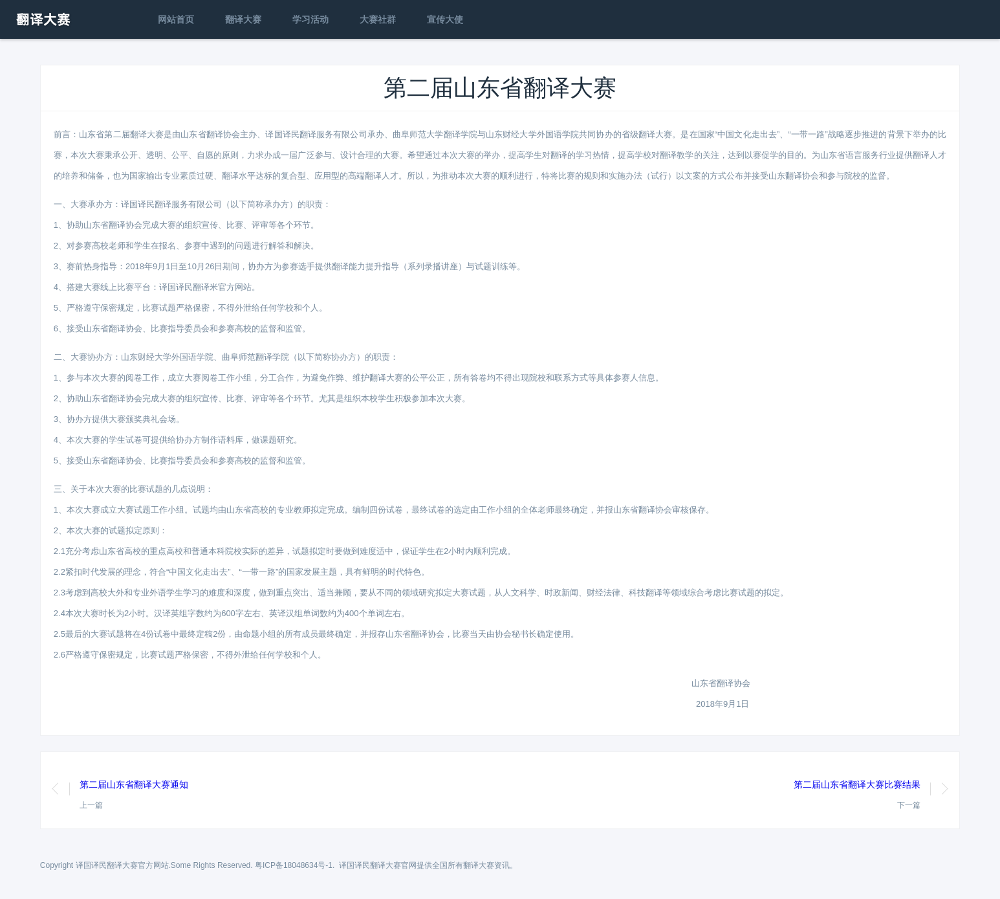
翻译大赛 (243, 19)
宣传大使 (445, 19)
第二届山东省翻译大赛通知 (134, 784)
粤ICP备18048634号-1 (293, 865)
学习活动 (310, 19)
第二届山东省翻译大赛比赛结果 (857, 784)
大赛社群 (378, 19)
